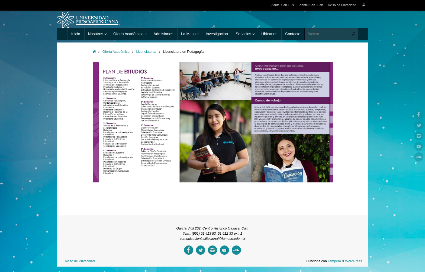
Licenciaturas (146, 52)
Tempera (334, 261)
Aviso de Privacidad (342, 5)
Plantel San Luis (282, 5)
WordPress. (354, 261)
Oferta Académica (116, 52)
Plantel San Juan (311, 5)
